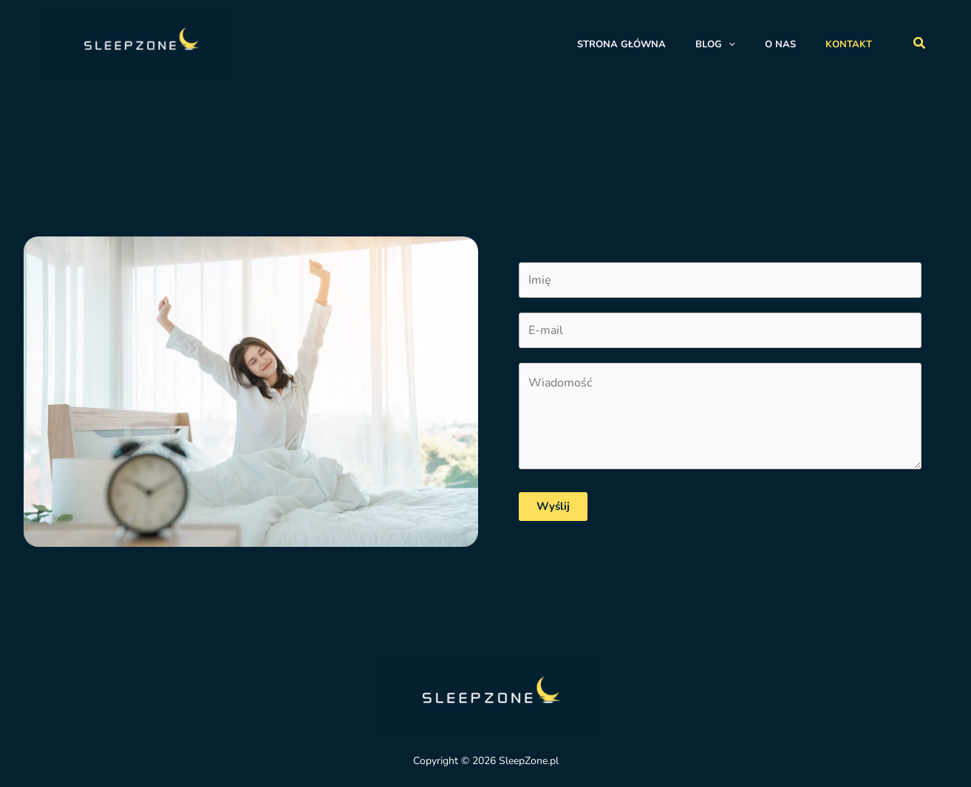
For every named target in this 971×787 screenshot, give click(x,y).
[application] (728, 44)
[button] (920, 44)
